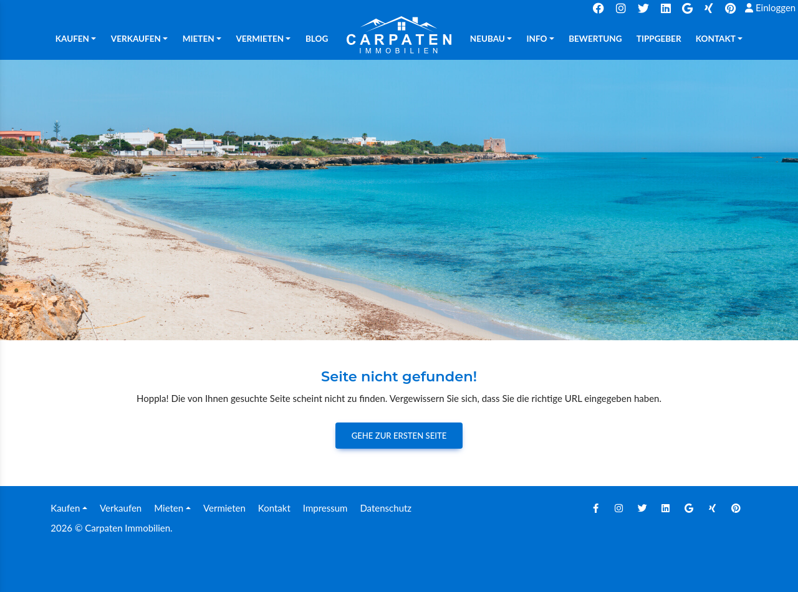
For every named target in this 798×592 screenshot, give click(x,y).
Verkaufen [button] (136, 39)
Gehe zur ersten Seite (399, 436)
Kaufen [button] (72, 39)
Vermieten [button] (260, 39)
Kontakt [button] (716, 39)
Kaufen (65, 507)
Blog (316, 39)
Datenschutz (385, 507)
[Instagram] (619, 507)
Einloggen (770, 7)
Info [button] (537, 39)
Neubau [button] (487, 39)
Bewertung (595, 39)
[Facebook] (595, 507)
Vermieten (224, 507)
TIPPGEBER (659, 39)
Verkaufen (121, 507)
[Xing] (712, 507)
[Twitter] (642, 507)
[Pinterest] (736, 507)
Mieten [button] (198, 39)
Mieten (168, 507)
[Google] (689, 507)
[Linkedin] (666, 507)
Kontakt (274, 507)
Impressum (325, 507)
